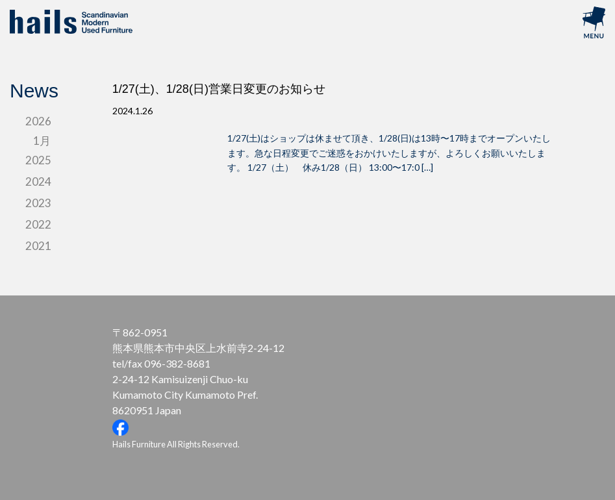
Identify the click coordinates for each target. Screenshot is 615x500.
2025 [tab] (38, 160)
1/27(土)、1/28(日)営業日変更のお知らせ (218, 88)
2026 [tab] (38, 121)
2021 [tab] (38, 246)
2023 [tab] (38, 203)
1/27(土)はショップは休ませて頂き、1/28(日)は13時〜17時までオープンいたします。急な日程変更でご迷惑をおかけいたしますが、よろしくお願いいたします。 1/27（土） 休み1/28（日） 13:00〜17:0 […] (389, 152)
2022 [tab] (38, 224)
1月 (42, 140)
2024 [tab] (38, 181)
